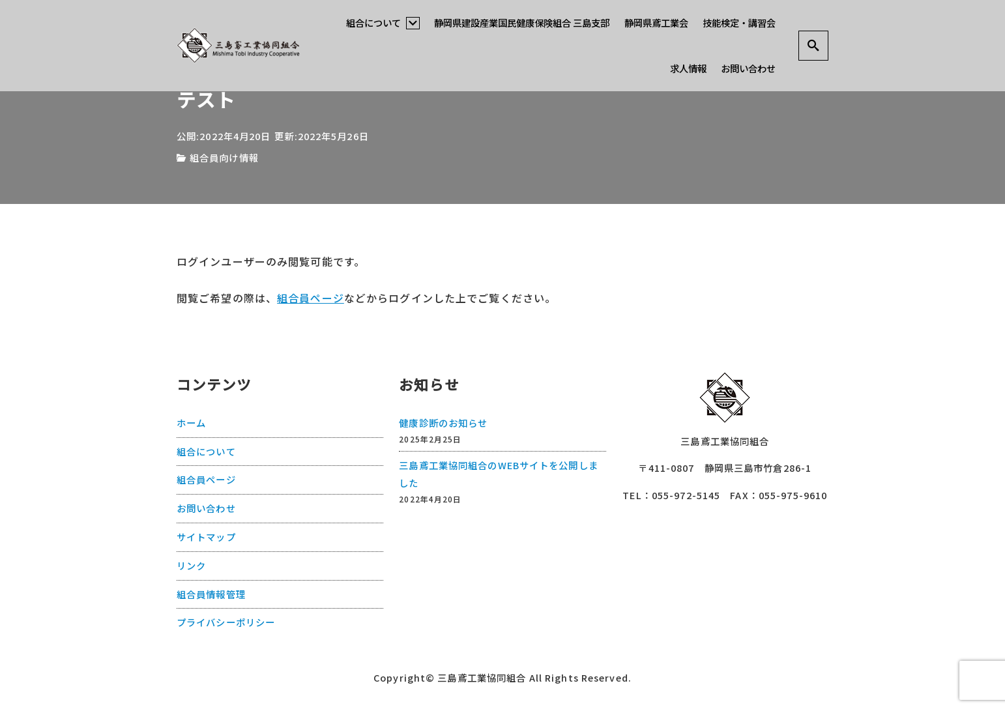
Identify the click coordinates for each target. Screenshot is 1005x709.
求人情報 (688, 68)
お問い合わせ (748, 68)
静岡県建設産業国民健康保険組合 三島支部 (521, 22)
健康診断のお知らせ (443, 422)
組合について (383, 22)
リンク (191, 565)
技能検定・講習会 (739, 22)
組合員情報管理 (211, 593)
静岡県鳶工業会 (656, 22)
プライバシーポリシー (226, 621)
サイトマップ (206, 536)
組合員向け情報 (224, 157)
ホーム (191, 422)
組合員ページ (310, 298)
